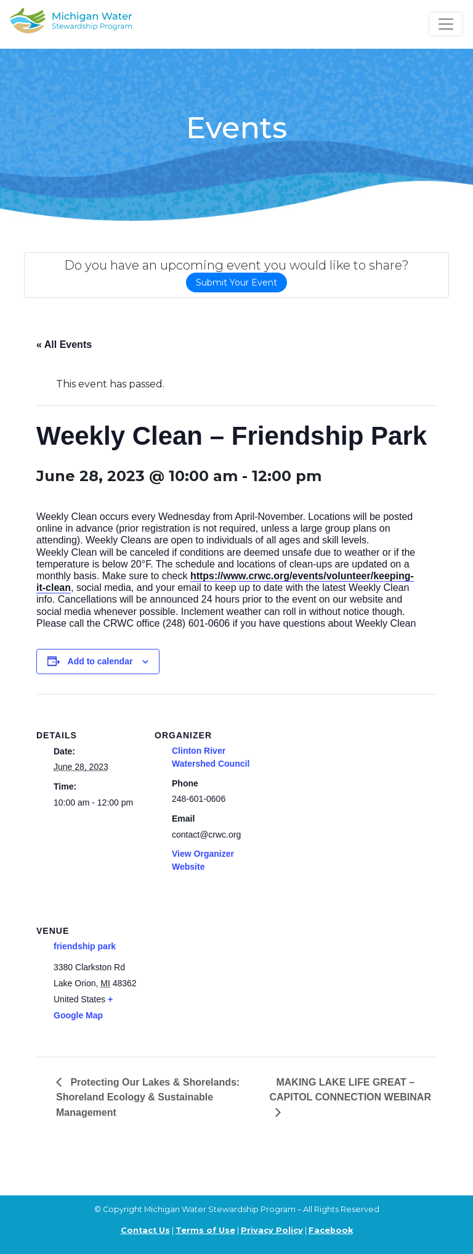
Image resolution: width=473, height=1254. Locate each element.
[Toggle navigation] (446, 24)
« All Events (64, 344)
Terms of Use (205, 1230)
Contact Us (145, 1230)
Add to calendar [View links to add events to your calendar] (100, 661)
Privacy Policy (272, 1230)
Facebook (331, 1230)
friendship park (85, 946)
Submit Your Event (236, 282)
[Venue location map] (220, 974)
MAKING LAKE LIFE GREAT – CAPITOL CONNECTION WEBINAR (350, 1090)
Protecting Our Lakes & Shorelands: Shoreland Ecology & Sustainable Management (148, 1097)
